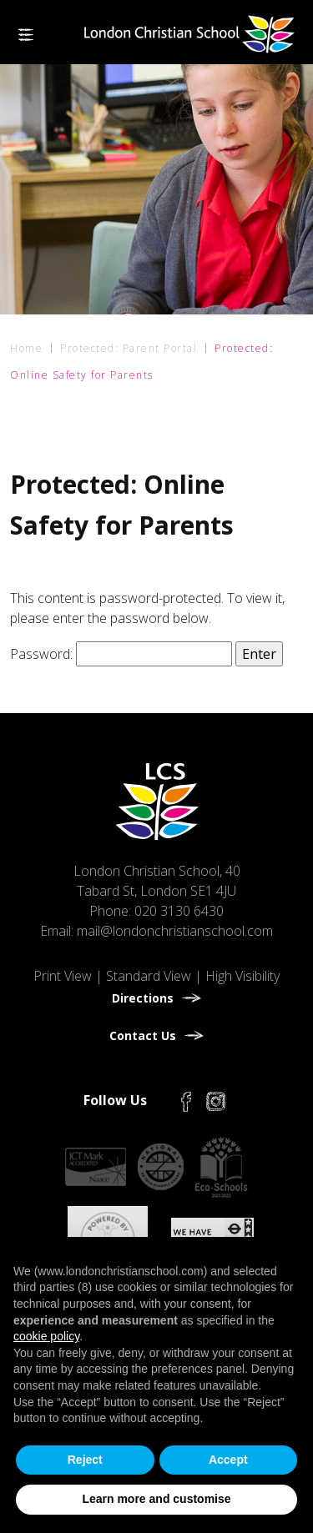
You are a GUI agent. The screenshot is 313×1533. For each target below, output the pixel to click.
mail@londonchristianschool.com (175, 931)
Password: (121, 653)
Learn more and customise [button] (156, 1498)
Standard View (148, 976)
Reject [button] (85, 1459)
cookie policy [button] (46, 1336)
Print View (62, 976)
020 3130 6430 (179, 911)
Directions (143, 998)
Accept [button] (228, 1459)
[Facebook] (186, 1100)
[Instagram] (215, 1100)
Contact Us (142, 1035)
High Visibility (242, 976)
